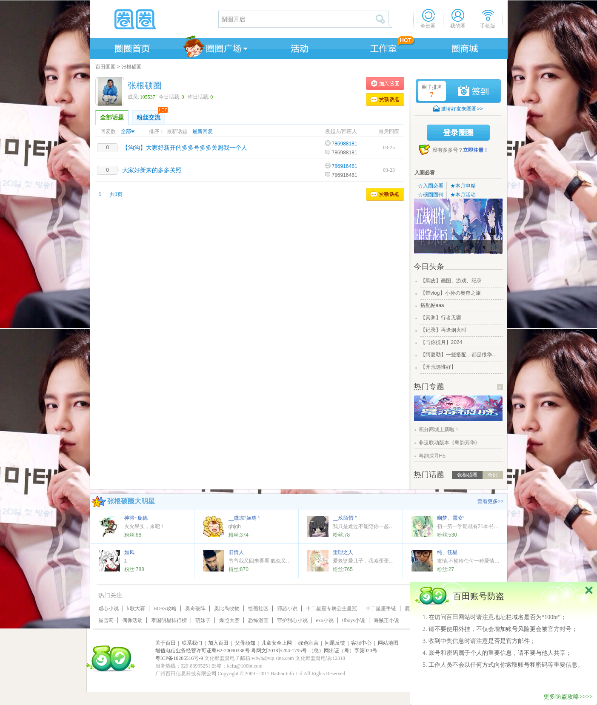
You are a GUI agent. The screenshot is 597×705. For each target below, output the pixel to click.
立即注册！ (475, 150)
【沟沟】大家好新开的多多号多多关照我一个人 (184, 147)
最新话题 (177, 131)
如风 (129, 552)
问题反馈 (335, 643)
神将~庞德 (136, 518)
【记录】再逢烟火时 (443, 330)
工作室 (381, 47)
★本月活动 (463, 195)
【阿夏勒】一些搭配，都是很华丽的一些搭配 (460, 355)
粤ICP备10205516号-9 (179, 658)
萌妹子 (203, 620)
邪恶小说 (287, 608)
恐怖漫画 (258, 620)
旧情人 (236, 552)
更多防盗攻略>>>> (568, 697)
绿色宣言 (308, 643)
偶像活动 (132, 620)
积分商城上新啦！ (439, 429)
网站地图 (388, 643)
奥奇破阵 (195, 608)
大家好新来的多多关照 (152, 170)
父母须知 (245, 643)
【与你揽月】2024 (441, 342)
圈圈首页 (131, 47)
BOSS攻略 (165, 608)
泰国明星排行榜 (169, 620)
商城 (465, 47)
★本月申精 (463, 186)
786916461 (344, 166)
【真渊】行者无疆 (440, 318)
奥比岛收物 (227, 608)
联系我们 (192, 643)
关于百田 (165, 643)
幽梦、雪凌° (451, 518)
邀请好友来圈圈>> (462, 109)
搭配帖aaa (432, 305)
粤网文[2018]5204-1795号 (279, 651)
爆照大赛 (229, 620)
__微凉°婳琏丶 (245, 518)
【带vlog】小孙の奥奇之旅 (450, 293)
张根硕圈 (131, 67)
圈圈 (153, 19)
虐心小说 (108, 608)
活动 (298, 47)
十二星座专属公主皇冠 (331, 608)
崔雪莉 (106, 620)
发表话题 (385, 99)
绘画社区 (258, 608)
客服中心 (361, 643)
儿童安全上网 (276, 643)
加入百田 (218, 643)
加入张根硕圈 (385, 83)
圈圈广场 (215, 47)
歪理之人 (343, 552)
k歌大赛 (136, 608)
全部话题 (112, 117)
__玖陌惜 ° (345, 518)
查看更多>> (490, 501)
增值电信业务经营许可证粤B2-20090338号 (202, 651)
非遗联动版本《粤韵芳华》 (449, 443)
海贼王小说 (386, 620)
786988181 (344, 144)
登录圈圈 (458, 132)
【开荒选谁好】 (438, 367)
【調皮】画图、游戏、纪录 (451, 281)
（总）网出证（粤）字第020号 (342, 651)
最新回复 (202, 131)
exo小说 (325, 620)
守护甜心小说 (292, 620)
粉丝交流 (151, 116)
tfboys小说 (353, 620)
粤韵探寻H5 (432, 456)
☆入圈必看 (430, 186)
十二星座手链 (381, 608)
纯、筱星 (447, 552)
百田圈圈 (105, 67)
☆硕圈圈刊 (430, 195)
